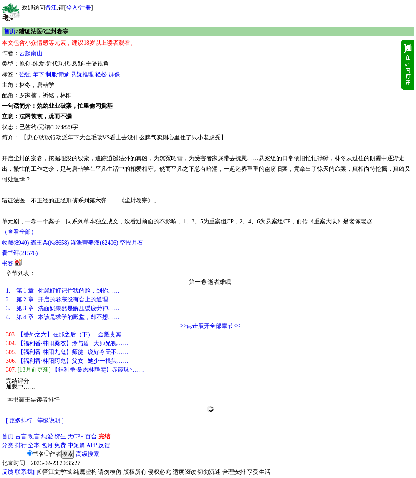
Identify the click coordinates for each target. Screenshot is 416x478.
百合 (91, 436)
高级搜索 (87, 454)
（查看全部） (19, 232)
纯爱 (47, 436)
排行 (21, 445)
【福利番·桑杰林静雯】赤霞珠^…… (75, 370)
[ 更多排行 (19, 420)
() (15, 243)
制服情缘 (57, 74)
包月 (47, 445)
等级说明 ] (50, 420)
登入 (72, 8)
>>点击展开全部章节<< (210, 326)
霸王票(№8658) (49, 243)
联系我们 (26, 472)
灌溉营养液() (94, 243)
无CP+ (76, 436)
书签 (7, 263)
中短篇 (76, 445)
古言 (21, 436)
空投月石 (131, 243)
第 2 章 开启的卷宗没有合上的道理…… (63, 299)
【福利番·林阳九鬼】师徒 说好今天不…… (67, 352)
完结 (104, 436)
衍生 (60, 436)
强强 (25, 74)
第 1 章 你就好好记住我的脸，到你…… (63, 291)
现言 (34, 436)
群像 (114, 74)
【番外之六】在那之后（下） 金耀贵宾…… (69, 334)
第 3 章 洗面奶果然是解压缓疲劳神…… (63, 308)
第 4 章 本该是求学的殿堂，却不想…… (63, 317)
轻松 (101, 74)
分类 (7, 445)
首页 (9, 31)
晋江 (51, 8)
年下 (38, 74)
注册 (85, 8)
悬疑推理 (82, 74)
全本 (34, 445)
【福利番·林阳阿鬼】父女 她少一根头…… (67, 361)
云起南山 (31, 53)
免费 (60, 445)
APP (91, 445)
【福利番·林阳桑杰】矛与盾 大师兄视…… (67, 343)
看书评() (20, 253)
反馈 (104, 445)
